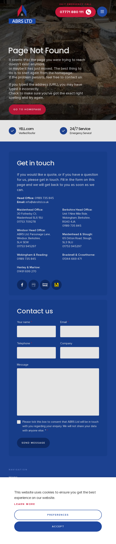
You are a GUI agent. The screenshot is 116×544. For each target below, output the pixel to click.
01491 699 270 (26, 271)
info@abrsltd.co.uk (37, 202)
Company (66, 343)
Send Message (33, 442)
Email (64, 322)
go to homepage (27, 109)
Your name (24, 322)
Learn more (24, 504)
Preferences (58, 514)
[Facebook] (22, 285)
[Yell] (56, 285)
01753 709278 (26, 222)
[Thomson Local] (45, 285)
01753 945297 (26, 246)
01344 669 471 (72, 259)
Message (22, 364)
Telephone (24, 343)
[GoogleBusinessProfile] (33, 285)
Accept (58, 526)
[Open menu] (102, 12)
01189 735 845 (44, 198)
